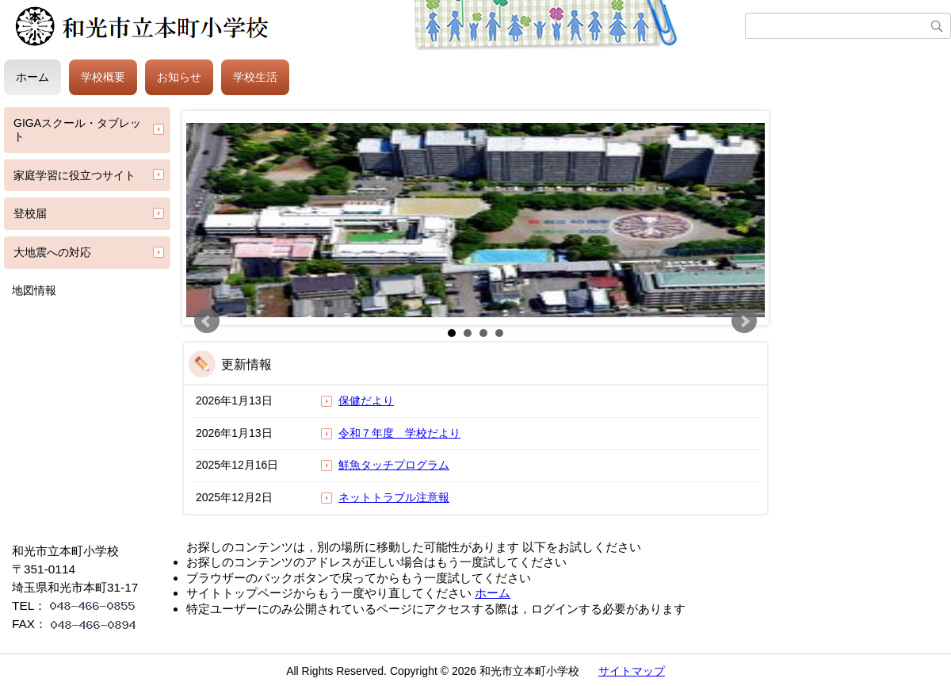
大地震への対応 (52, 252)
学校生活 (255, 77)
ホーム (32, 77)
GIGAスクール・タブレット (77, 130)
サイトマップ (631, 671)
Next (744, 321)
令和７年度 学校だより (399, 433)
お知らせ (179, 77)
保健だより (366, 400)
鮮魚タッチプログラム (393, 464)
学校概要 (103, 77)
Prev (207, 321)
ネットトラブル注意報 (393, 497)
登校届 (30, 213)
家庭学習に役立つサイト (74, 175)
